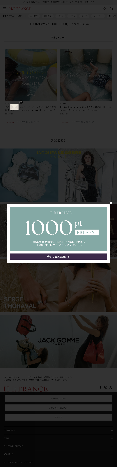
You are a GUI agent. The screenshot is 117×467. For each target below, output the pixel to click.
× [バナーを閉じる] (21, 102)
